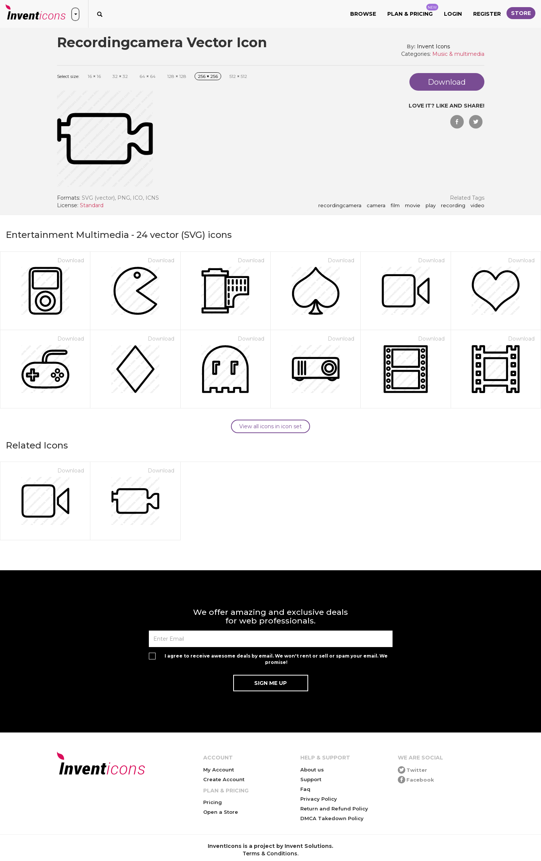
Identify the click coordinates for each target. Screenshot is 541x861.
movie (412, 205)
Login (453, 13)
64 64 (147, 76)
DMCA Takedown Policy (332, 818)
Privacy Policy (318, 799)
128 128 (176, 76)
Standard (91, 205)
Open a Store (220, 812)
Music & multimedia (458, 54)
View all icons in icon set (270, 426)
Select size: (68, 76)
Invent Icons (433, 46)
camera (376, 205)
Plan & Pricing (412, 10)
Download (70, 260)
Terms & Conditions (270, 853)
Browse (363, 13)
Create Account (223, 779)
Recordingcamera (339, 205)
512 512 (238, 76)
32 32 (120, 76)
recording (453, 205)
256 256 (208, 76)
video (477, 205)
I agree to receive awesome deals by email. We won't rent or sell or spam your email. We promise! (276, 659)
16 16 (94, 76)
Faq (305, 789)
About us (312, 770)
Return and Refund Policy (334, 809)
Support (310, 779)
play (431, 205)
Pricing (212, 802)
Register (487, 13)
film (395, 205)
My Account (218, 770)
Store (521, 13)
